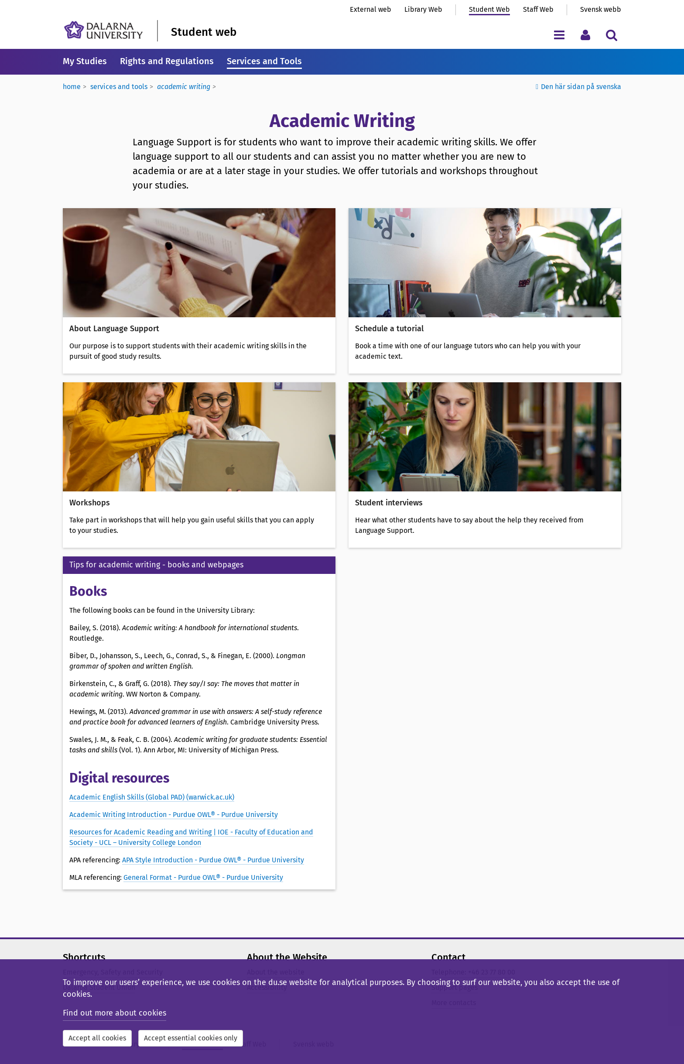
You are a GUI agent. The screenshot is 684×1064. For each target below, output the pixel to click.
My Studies (85, 61)
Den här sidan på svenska (581, 86)
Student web (204, 32)
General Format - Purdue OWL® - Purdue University (203, 877)
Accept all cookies (97, 1038)
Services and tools (118, 86)
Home (72, 86)
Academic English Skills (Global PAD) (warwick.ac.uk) (151, 797)
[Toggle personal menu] (585, 35)
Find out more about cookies (114, 1013)
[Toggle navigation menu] (559, 35)
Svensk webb (600, 9)
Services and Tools (264, 61)
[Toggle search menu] (611, 35)
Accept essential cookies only (190, 1038)
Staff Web (538, 9)
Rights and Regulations (167, 61)
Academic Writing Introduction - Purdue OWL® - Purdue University (173, 814)
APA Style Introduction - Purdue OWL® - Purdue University (213, 860)
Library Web (423, 9)
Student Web (489, 9)
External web (370, 9)
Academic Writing (183, 86)
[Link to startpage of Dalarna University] (103, 30)
